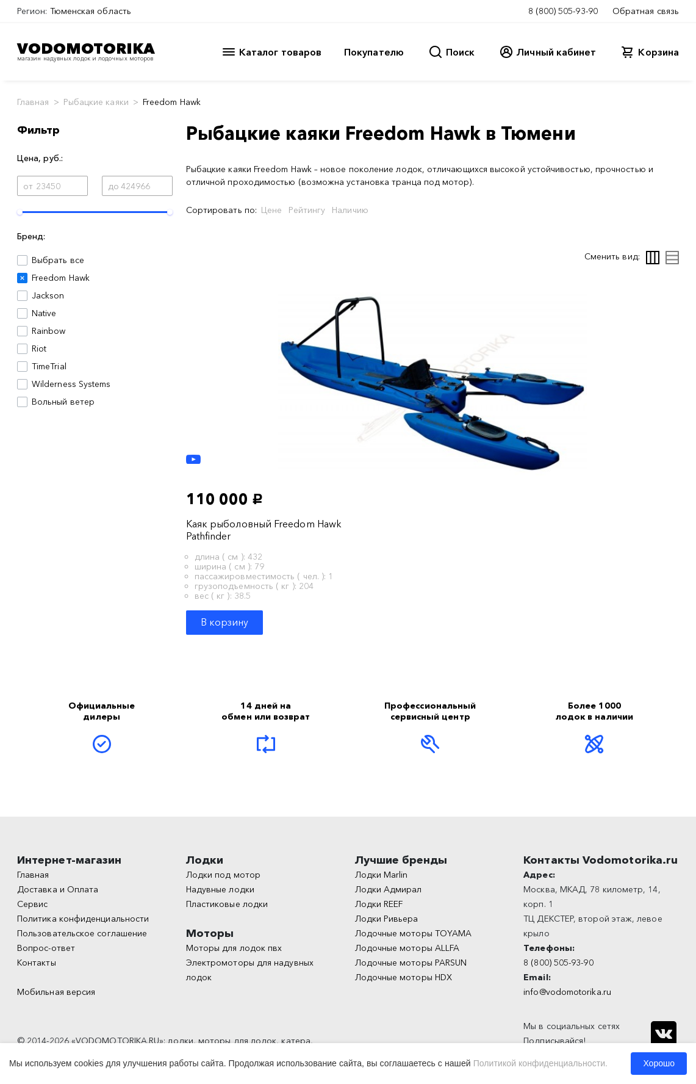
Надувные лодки (220, 889)
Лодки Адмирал (388, 889)
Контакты (36, 962)
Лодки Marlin (381, 874)
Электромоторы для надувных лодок (250, 970)
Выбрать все (58, 260)
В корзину (225, 622)
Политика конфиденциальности (83, 918)
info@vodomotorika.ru (567, 991)
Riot (39, 348)
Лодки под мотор (223, 874)
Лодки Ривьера (386, 918)
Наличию (350, 209)
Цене (271, 209)
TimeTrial (49, 366)
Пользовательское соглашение (82, 933)
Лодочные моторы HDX (404, 977)
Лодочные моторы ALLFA (407, 947)
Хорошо (659, 1063)
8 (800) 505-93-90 (563, 10)
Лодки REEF (379, 903)
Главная (33, 101)
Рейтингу (307, 209)
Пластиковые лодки (227, 903)
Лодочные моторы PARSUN (411, 962)
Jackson (48, 295)
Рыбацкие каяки (96, 101)
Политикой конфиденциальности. (540, 1063)
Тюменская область (90, 10)
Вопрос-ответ (46, 947)
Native (44, 313)
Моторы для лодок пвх (234, 947)
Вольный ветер (63, 401)
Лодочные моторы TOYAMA (413, 933)
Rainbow (49, 330)
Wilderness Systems (71, 383)
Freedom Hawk (61, 277)
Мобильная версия (56, 991)
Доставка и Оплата (57, 889)
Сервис (32, 903)
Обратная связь (645, 10)
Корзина (658, 52)
